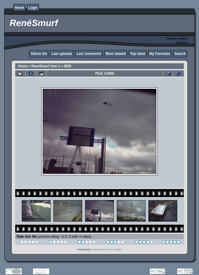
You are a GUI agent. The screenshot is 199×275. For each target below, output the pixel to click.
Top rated (137, 54)
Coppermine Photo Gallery (107, 249)
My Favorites (160, 54)
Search (180, 54)
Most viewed (115, 54)
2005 (67, 66)
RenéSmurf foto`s (45, 66)
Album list (39, 54)
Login (33, 8)
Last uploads (61, 54)
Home (19, 8)
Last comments (88, 54)
